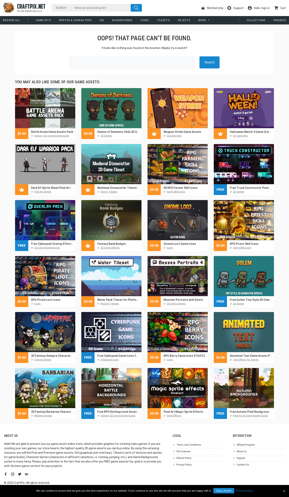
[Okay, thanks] (284, 491)
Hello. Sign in (259, 8)
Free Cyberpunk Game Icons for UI (118, 355)
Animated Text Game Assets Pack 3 (251, 355)
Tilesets (163, 20)
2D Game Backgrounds (47, 247)
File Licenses (183, 451)
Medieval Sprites (43, 415)
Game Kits (43, 20)
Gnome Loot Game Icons (180, 243)
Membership (212, 8)
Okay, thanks (224, 490)
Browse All (11, 20)
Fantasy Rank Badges (111, 243)
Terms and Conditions (188, 444)
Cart (280, 8)
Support (235, 8)
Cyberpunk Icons (110, 359)
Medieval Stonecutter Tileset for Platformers (118, 187)
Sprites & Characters (75, 20)
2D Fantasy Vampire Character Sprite (52, 355)
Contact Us (243, 464)
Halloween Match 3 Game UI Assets (251, 131)
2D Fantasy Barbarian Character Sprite (52, 411)
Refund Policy (183, 458)
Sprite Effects (174, 415)
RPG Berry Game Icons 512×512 (184, 355)
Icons (144, 20)
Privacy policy (244, 490)
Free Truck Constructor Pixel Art (251, 187)
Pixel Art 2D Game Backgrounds (250, 415)
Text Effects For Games (246, 359)
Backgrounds (122, 20)
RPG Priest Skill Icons (244, 243)
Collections (256, 20)
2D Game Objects (110, 247)
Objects (184, 20)
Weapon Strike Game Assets (182, 131)
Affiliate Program (246, 444)
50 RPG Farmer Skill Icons (180, 187)
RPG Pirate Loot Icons (45, 299)
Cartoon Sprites (42, 359)
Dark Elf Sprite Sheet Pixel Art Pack (52, 187)
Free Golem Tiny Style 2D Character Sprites (251, 299)
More (202, 20)
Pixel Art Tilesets (110, 303)
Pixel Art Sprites (42, 191)
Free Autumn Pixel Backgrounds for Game (251, 411)
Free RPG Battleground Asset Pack (118, 411)
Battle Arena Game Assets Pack (52, 131)
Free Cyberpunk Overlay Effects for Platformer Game (52, 243)
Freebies (279, 20)
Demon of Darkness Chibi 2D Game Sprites (118, 131)
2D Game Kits (174, 135)
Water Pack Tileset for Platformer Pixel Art (118, 299)
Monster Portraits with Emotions (185, 299)
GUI (102, 20)
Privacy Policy (184, 464)
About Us (242, 451)
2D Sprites (106, 135)
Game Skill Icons (176, 191)
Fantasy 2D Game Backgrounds (51, 135)
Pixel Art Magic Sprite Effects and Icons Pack (185, 411)
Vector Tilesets (109, 191)
